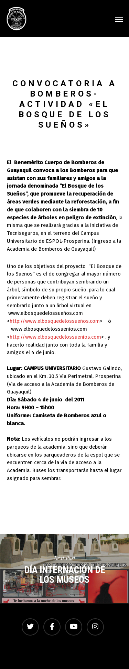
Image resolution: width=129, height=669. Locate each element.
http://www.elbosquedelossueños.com (55, 321)
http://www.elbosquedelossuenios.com (55, 337)
